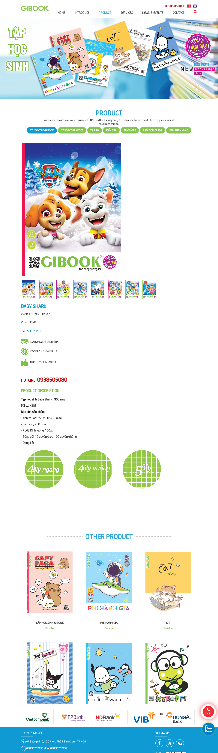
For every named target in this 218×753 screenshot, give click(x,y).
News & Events (152, 12)
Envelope (130, 140)
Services (127, 12)
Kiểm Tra (111, 140)
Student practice (72, 140)
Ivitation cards (152, 140)
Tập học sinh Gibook (50, 727)
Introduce (82, 12)
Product (105, 12)
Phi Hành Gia (109, 727)
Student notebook (42, 140)
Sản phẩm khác (178, 140)
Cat (168, 727)
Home (61, 12)
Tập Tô (94, 140)
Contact (178, 12)
